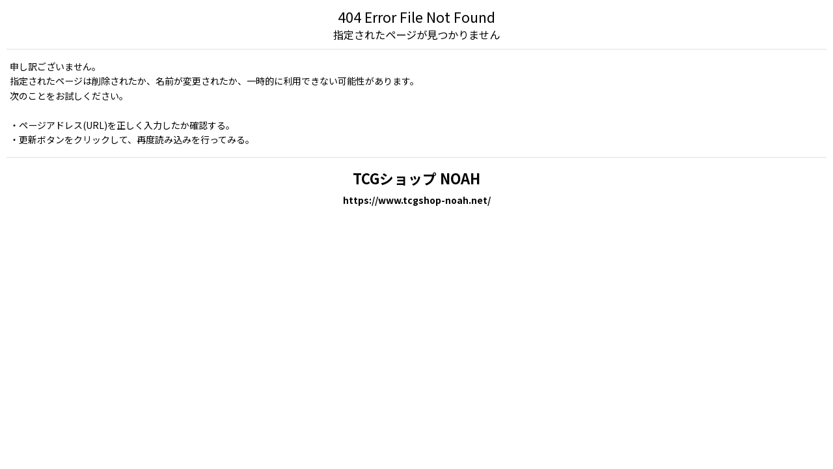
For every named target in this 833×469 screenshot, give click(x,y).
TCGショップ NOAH (416, 178)
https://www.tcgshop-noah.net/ (417, 199)
